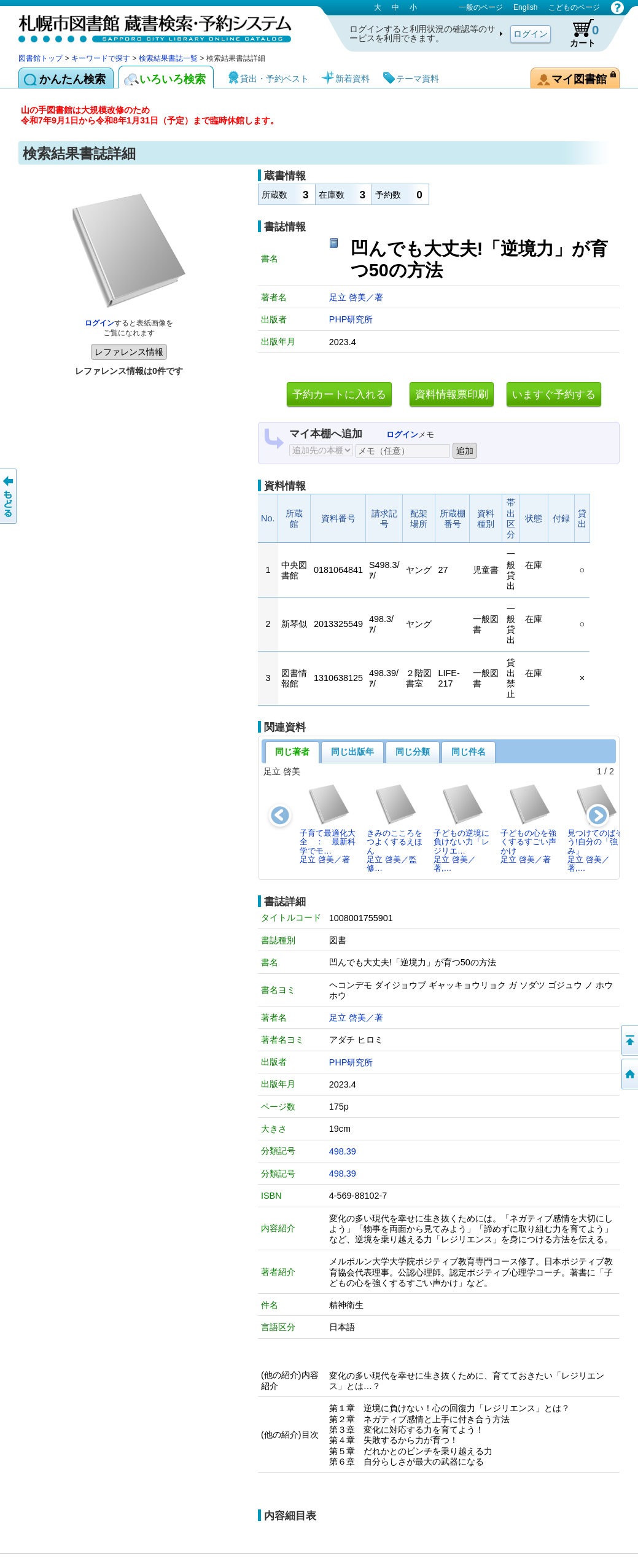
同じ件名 (468, 752)
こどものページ (574, 7)
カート (578, 33)
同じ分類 (412, 752)
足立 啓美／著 (356, 297)
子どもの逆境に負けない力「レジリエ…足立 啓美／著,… (461, 828)
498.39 (342, 1151)
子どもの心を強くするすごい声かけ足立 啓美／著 (528, 823)
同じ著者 (292, 752)
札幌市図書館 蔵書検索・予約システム (147, 26)
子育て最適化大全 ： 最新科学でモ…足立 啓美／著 (328, 823)
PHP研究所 (351, 319)
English (525, 7)
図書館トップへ (629, 1074)
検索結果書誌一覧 (168, 58)
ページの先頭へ (629, 1040)
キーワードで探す (100, 58)
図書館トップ (40, 58)
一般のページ (481, 7)
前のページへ (9, 496)
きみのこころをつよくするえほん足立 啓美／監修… (394, 828)
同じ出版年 (352, 752)
